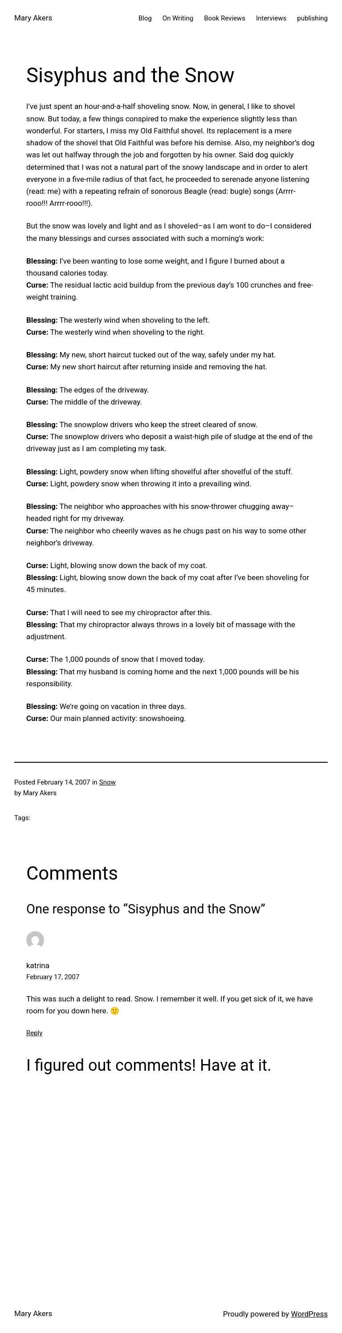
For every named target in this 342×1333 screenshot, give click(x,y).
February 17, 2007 (52, 977)
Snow (107, 782)
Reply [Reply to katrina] (34, 1033)
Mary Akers (33, 17)
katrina (37, 965)
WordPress (309, 1313)
